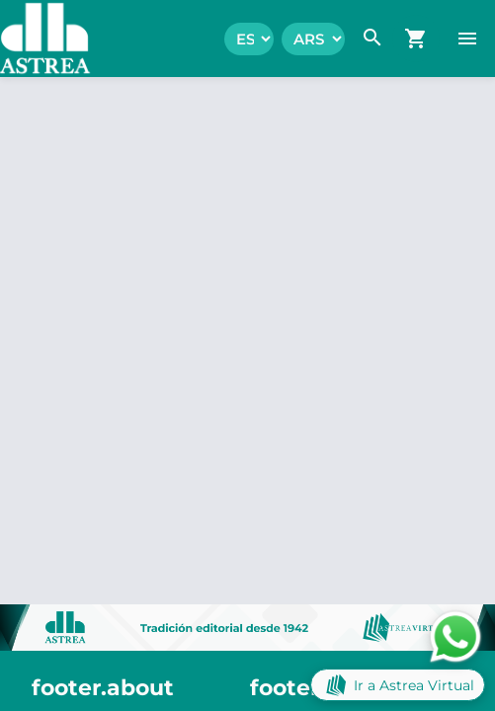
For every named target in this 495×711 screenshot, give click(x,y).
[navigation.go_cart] (416, 38)
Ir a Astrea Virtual (397, 685)
